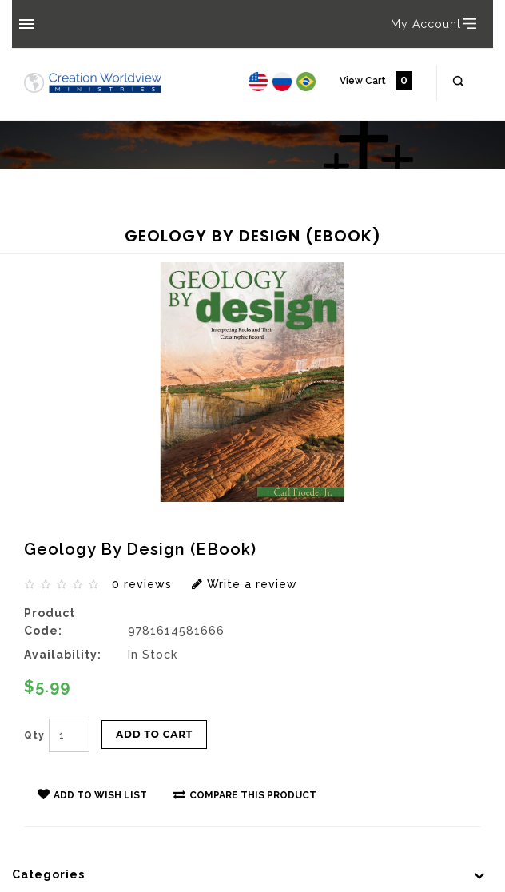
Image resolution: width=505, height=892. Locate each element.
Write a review (244, 584)
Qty (34, 735)
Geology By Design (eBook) (122, 221)
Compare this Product (244, 794)
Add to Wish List (92, 794)
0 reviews (142, 584)
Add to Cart (154, 734)
